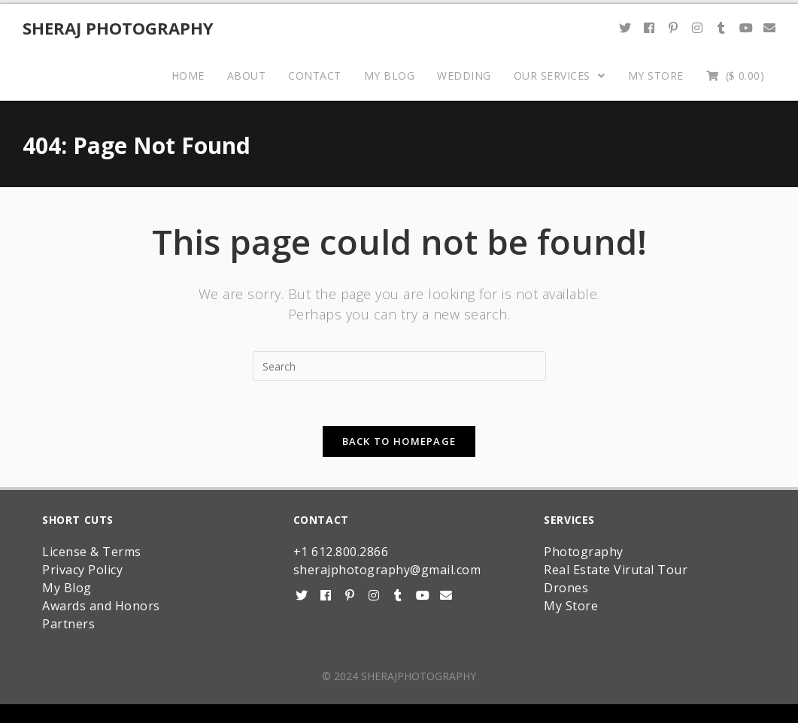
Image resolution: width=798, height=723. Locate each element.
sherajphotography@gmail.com (387, 569)
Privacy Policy (82, 569)
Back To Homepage (399, 441)
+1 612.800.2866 (341, 551)
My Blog (67, 587)
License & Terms (91, 551)
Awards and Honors (101, 605)
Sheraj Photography (118, 28)
